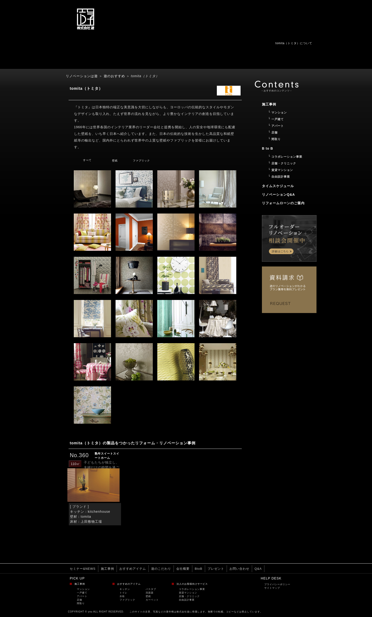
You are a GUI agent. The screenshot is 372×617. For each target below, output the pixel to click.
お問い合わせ (239, 568)
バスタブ (151, 589)
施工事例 (107, 568)
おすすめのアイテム (129, 584)
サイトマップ (272, 588)
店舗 (79, 599)
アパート (82, 596)
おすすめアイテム (132, 568)
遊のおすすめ (114, 76)
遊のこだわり (161, 568)
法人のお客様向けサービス (192, 584)
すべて (87, 160)
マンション (83, 589)
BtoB (198, 568)
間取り (81, 603)
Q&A (258, 568)
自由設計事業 (187, 599)
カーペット (152, 599)
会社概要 (183, 568)
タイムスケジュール (278, 186)
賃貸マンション (188, 592)
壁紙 (115, 160)
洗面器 (149, 592)
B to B (267, 148)
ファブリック (141, 160)
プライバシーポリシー (277, 584)
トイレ (123, 592)
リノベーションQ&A (278, 194)
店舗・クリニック (189, 596)
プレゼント (216, 568)
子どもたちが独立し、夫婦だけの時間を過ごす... (101, 467)
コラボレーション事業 (192, 589)
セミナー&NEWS (83, 568)
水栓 (122, 596)
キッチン (125, 589)
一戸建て (82, 592)
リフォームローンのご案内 (283, 203)
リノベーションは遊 (82, 76)
